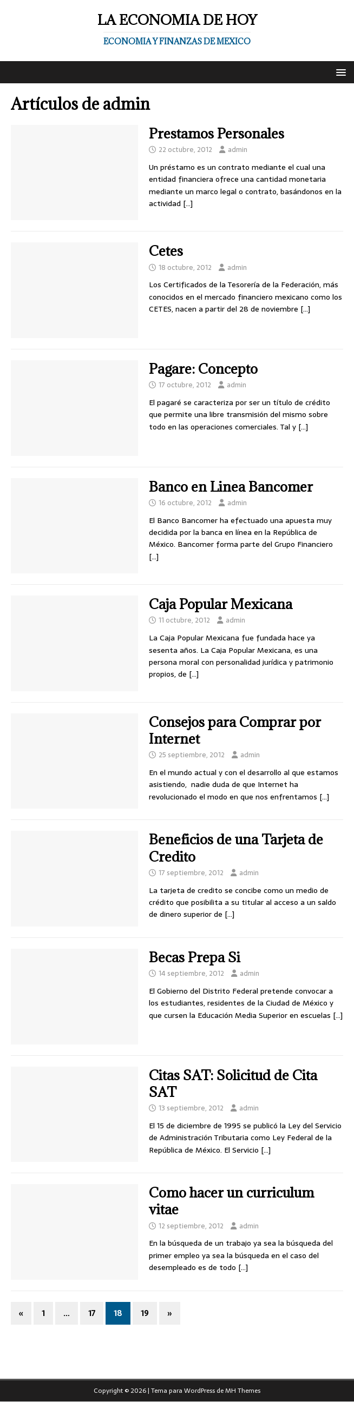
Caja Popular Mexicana (220, 604)
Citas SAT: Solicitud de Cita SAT (233, 1083)
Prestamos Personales (216, 133)
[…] (188, 203)
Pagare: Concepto (203, 369)
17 (91, 1313)
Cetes (166, 251)
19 (145, 1313)
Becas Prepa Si (194, 957)
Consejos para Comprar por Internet (235, 730)
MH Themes (242, 1390)
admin (237, 149)
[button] (339, 72)
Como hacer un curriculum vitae (231, 1200)
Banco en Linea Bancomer (231, 486)
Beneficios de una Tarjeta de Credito (236, 847)
